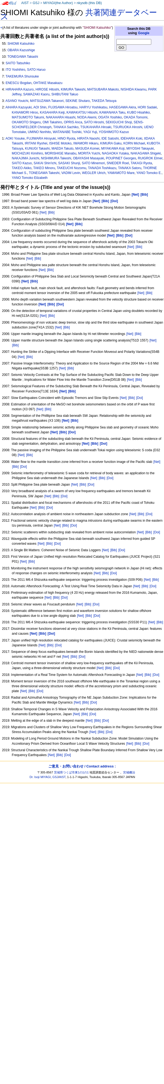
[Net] (43, 212)
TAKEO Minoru (44, 168)
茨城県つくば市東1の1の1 (71, 772)
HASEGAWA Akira (122, 107)
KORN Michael (134, 143)
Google (143, 33)
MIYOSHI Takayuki (140, 148)
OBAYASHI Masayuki (88, 158)
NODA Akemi (87, 117)
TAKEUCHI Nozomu (71, 168)
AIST (25, 3)
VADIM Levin (70, 173)
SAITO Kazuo (22, 163)
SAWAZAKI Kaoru (36, 94)
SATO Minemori (93, 163)
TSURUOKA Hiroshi (127, 127)
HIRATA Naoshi (88, 138)
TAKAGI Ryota (141, 163)
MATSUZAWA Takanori (47, 101)
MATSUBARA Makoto (103, 89)
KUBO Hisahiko (138, 112)
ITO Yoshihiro (15, 70)
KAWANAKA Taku (112, 112)
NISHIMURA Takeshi (56, 158)
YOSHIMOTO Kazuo (114, 132)
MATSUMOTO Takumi (28, 117)
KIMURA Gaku (111, 143)
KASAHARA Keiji (52, 112)
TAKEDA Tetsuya (104, 101)
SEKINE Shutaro (77, 101)
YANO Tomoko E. (149, 173)
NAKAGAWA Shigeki (146, 153)
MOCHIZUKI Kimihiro (27, 153)
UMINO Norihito (39, 132)
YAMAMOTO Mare (120, 173)
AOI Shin (39, 107)
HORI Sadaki (147, 107)
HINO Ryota (66, 138)
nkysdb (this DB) (89, 3)
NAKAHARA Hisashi (60, 117)
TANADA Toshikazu (102, 168)
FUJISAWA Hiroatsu (63, 107)
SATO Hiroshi (94, 122)
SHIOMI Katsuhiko (20, 44)
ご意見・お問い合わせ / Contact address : (82, 766)
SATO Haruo (36, 70)
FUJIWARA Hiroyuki (41, 138)
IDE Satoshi (110, 138)
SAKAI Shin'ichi (45, 163)
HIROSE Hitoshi (47, 89)
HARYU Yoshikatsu (93, 107)
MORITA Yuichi (89, 153)
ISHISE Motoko (60, 143)
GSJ (36, 3)
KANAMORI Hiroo (25, 112)
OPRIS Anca (73, 122)
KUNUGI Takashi (37, 148)
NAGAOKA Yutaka (115, 153)
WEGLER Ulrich (94, 173)
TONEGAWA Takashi (22, 57)
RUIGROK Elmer (150, 158)
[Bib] (51, 212)
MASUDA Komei (87, 148)
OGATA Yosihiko (110, 117)
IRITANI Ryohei (36, 143)
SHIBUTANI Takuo (64, 94)
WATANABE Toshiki (67, 132)
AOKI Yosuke (15, 138)
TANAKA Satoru (129, 168)
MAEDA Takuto (62, 148)
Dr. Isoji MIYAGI (40, 777)
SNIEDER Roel (118, 163)
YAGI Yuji (90, 132)
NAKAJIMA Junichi (25, 158)
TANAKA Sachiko (66, 127)
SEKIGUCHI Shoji (119, 122)
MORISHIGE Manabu (60, 153)
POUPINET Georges (121, 158)
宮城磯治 (129, 772)
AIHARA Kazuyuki (18, 107)
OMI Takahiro (52, 122)
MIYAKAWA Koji (112, 148)
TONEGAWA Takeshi (44, 173)
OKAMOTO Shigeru (26, 122)
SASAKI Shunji (69, 163)
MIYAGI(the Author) (58, 3)
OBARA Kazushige (21, 50)
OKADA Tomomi (135, 117)
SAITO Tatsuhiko (18, 63)
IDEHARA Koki (131, 138)
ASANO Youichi (16, 101)
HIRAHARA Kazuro (20, 89)
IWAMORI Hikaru (85, 143)
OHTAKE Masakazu (47, 83)
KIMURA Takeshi (73, 89)
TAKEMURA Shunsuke (22, 76)
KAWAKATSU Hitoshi (81, 112)
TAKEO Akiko (21, 168)
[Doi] (139, 398)
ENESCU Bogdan (18, 83)
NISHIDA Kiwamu (133, 89)
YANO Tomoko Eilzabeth (30, 178)
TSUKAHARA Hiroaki (95, 127)
